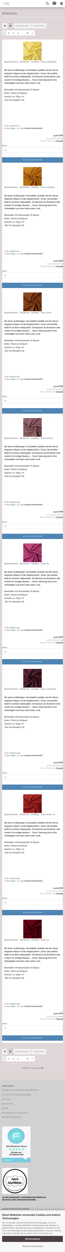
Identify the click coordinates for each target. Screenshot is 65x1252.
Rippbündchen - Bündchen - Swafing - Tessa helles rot (29, 814)
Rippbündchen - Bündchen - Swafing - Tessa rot (26, 940)
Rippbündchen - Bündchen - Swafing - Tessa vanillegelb (30, 62)
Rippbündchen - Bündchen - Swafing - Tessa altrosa (28, 438)
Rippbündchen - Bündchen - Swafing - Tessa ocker (28, 312)
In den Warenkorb (32, 160)
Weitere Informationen (32, 1246)
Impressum (8, 1104)
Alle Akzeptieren (32, 1239)
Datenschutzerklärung (42, 1233)
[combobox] (22, 26)
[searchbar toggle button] (47, 3)
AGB (6, 1108)
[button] (5, 26)
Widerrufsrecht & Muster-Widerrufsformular (21, 1090)
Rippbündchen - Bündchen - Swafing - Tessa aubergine (30, 689)
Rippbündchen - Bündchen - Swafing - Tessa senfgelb (29, 187)
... (22, 33)
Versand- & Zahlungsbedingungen (17, 1095)
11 (27, 33)
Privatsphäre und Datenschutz (16, 1113)
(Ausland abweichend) (33, 128)
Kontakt (7, 1099)
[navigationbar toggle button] (61, 3)
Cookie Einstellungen (12, 1117)
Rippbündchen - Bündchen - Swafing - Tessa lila (26, 563)
